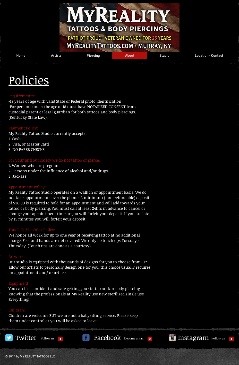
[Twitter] (26, 338)
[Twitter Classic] (9, 337)
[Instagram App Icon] (172, 337)
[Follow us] (47, 338)
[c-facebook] (86, 337)
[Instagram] (193, 338)
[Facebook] (107, 338)
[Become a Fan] (134, 338)
